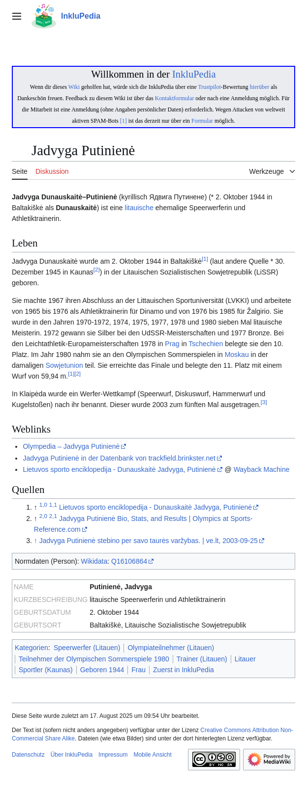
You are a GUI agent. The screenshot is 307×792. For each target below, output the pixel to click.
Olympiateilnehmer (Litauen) (170, 648)
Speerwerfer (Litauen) (87, 648)
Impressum (112, 754)
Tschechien (205, 344)
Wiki (74, 86)
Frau (138, 670)
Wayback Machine (262, 469)
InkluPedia (194, 74)
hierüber (259, 86)
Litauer (245, 659)
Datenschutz (28, 754)
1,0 (43, 504)
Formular (202, 120)
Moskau (237, 354)
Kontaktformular (174, 98)
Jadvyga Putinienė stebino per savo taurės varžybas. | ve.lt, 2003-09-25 (148, 541)
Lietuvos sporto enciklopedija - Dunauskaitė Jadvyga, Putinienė (119, 469)
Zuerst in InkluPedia (183, 670)
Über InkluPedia (71, 754)
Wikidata (94, 561)
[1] (123, 120)
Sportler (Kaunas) (46, 670)
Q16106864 (129, 561)
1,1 (53, 504)
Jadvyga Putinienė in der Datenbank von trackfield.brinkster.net (119, 458)
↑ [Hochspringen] (35, 541)
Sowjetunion (64, 365)
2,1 (53, 516)
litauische (139, 208)
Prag (172, 344)
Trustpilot (209, 86)
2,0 (43, 516)
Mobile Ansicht (152, 754)
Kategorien (31, 648)
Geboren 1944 (102, 670)
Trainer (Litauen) (202, 659)
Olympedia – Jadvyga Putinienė (71, 446)
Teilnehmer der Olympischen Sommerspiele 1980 (94, 659)
